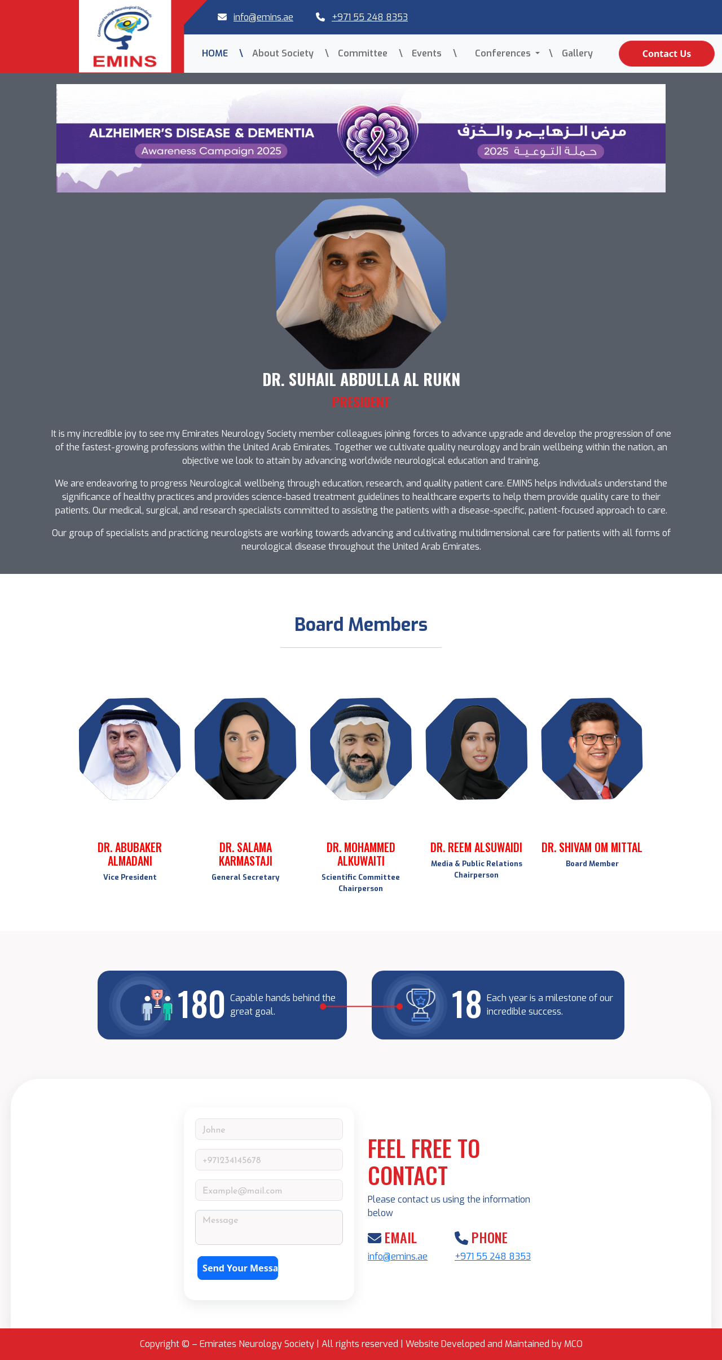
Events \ (434, 53)
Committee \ (370, 53)
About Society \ (290, 53)
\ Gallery (571, 53)
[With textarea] (269, 1227)
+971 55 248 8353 (370, 17)
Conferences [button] (499, 53)
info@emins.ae (263, 17)
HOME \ (222, 53)
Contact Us (667, 53)
